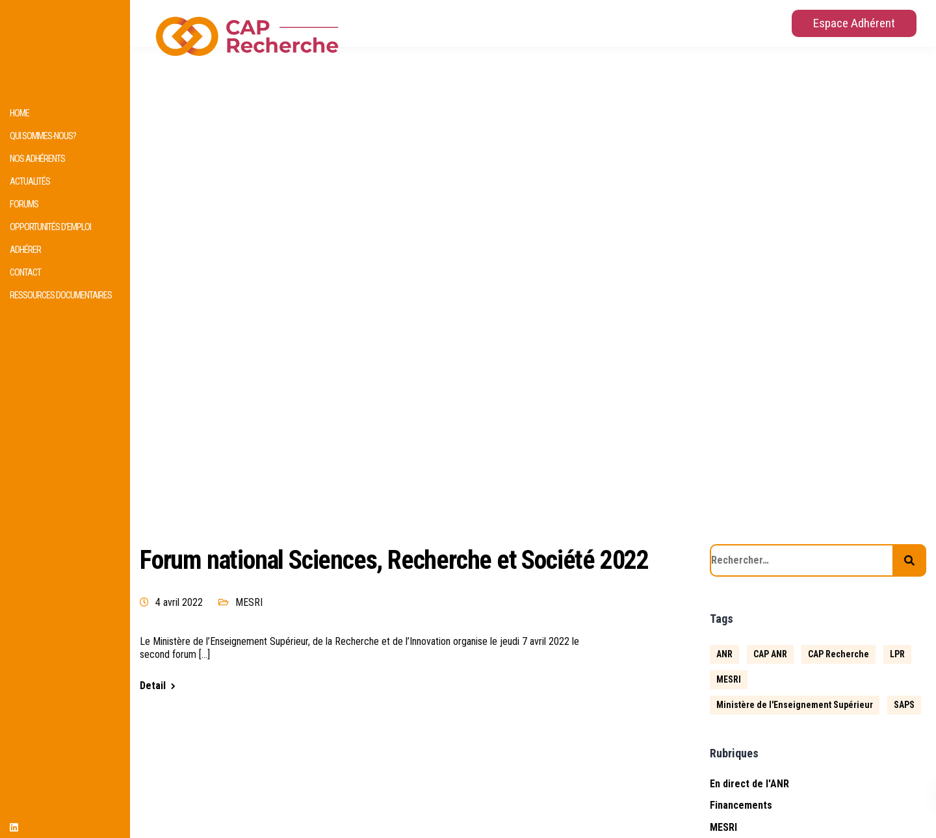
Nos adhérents (37, 158)
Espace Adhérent (854, 23)
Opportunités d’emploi (50, 227)
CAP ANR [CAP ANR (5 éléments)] (770, 654)
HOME (19, 113)
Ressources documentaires (61, 295)
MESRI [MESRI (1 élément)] (728, 679)
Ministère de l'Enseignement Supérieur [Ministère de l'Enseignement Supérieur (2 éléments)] (794, 705)
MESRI (249, 602)
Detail (153, 686)
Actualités (30, 181)
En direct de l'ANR (749, 784)
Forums (24, 204)
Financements (741, 805)
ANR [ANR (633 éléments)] (724, 654)
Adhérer (25, 249)
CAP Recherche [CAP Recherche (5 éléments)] (838, 654)
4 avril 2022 (179, 602)
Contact (25, 272)
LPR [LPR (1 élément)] (897, 654)
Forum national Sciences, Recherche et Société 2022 (394, 560)
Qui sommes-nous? (43, 136)
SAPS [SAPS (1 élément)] (904, 705)
